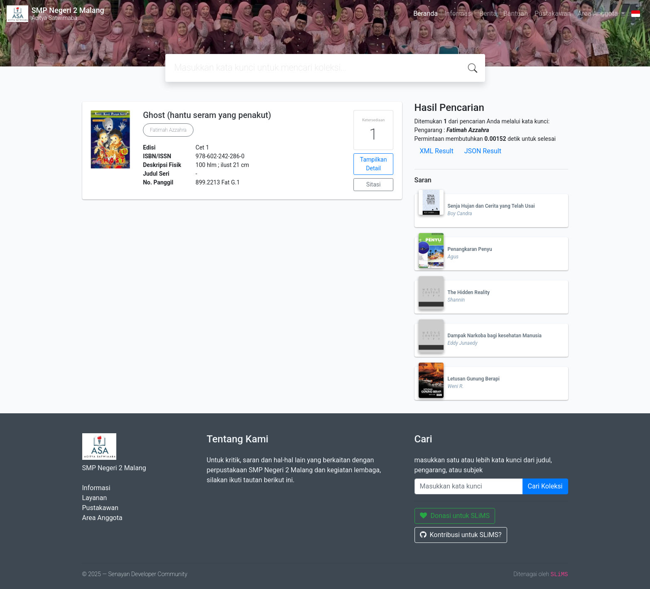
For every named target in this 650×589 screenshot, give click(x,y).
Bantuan (515, 13)
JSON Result (482, 151)
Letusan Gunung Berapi (474, 379)
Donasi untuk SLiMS (455, 516)
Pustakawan (553, 13)
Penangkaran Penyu (470, 249)
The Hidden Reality (469, 292)
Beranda (425, 13)
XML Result (437, 151)
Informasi (458, 13)
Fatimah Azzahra (168, 130)
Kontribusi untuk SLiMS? (461, 535)
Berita (488, 13)
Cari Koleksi (545, 486)
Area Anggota (598, 13)
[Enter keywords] (469, 486)
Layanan (94, 498)
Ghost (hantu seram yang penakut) (207, 115)
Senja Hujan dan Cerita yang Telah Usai (491, 206)
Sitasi (373, 184)
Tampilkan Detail (373, 164)
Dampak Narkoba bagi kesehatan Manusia (495, 336)
